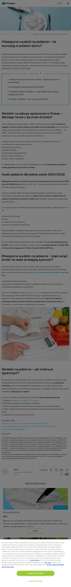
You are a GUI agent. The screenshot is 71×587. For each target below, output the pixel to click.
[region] (35, 563)
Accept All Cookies (35, 573)
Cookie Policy (34, 560)
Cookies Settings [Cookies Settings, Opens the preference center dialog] (35, 581)
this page (47, 562)
